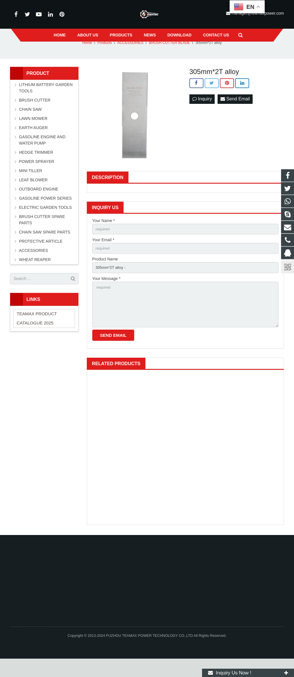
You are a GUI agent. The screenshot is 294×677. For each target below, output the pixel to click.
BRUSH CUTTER (35, 114)
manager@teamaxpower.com (181, 611)
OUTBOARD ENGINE (38, 203)
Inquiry (202, 113)
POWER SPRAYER (36, 176)
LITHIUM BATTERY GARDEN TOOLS (46, 102)
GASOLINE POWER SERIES (45, 212)
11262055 (165, 586)
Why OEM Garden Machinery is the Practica (43, 625)
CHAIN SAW (30, 123)
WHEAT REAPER (35, 274)
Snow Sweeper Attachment (185, 533)
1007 (120, 456)
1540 (120, 533)
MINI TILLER (30, 185)
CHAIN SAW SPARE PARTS (44, 246)
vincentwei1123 (168, 619)
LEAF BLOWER (33, 194)
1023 (185, 456)
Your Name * (103, 235)
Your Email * (103, 254)
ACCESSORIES (33, 264)
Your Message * (106, 294)
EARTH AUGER (33, 142)
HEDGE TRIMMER (36, 166)
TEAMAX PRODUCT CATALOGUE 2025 (37, 333)
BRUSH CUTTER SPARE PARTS (42, 234)
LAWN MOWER (33, 133)
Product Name (105, 274)
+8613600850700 (170, 594)
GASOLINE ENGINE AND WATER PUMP (42, 154)
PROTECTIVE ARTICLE (40, 255)
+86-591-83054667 (171, 603)
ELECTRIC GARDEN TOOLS (45, 221)
